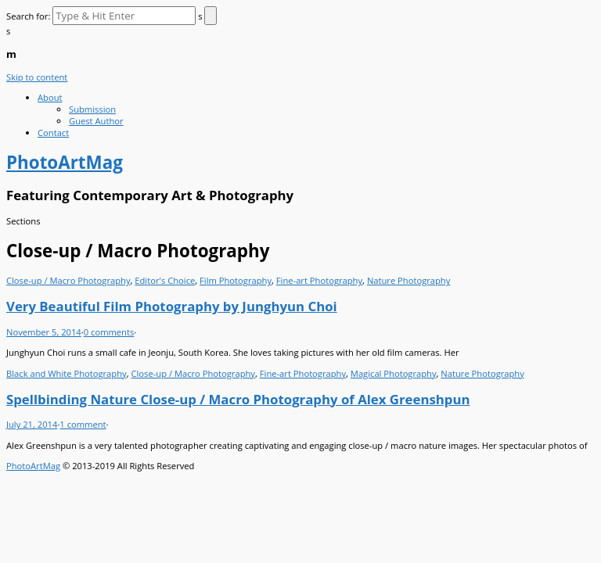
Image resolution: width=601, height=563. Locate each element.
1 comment (82, 424)
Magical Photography (394, 373)
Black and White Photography (66, 373)
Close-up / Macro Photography (68, 280)
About (50, 97)
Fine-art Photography (319, 280)
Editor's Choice (165, 280)
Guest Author (96, 121)
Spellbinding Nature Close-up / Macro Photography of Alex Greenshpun (238, 399)
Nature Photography (408, 280)
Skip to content (36, 77)
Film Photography (236, 280)
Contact (53, 132)
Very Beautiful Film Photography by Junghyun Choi (171, 306)
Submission (92, 109)
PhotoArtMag (33, 466)
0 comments (109, 332)
